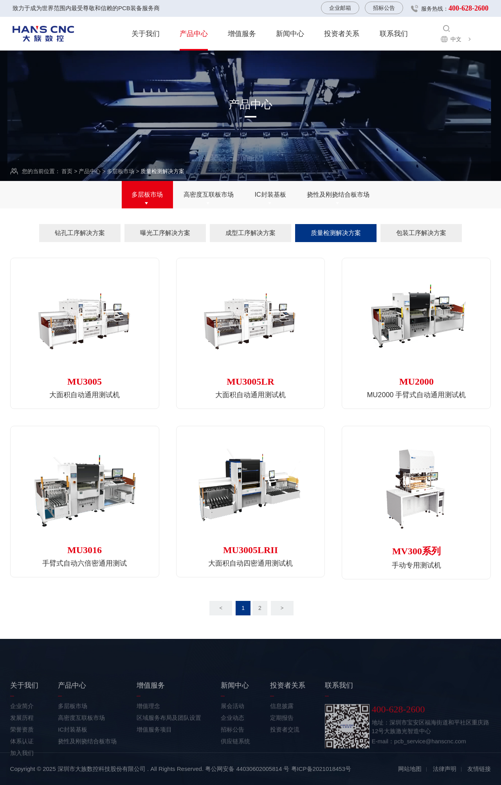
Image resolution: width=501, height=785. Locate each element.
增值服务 (242, 34)
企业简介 (22, 733)
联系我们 (394, 34)
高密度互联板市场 (209, 195)
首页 (66, 171)
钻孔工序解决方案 (80, 233)
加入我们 (22, 780)
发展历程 (22, 745)
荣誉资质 (22, 757)
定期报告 (282, 745)
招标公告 (384, 8)
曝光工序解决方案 (165, 233)
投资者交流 (284, 757)
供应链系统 (235, 768)
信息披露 (282, 733)
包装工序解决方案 (421, 233)
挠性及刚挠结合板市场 (338, 195)
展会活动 (232, 733)
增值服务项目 (154, 757)
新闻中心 (290, 34)
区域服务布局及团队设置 (169, 745)
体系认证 (22, 768)
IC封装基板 (270, 195)
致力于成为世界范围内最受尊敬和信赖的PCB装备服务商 (86, 8)
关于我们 (146, 34)
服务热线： (454, 8)
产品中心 (194, 34)
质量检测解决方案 (336, 233)
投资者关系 (341, 34)
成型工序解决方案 (250, 233)
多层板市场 (120, 171)
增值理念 (148, 733)
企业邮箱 (340, 8)
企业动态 (232, 745)
